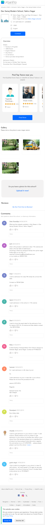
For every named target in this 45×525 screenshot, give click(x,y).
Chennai (13, 502)
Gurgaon (18, 505)
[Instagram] (23, 496)
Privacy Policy (9, 516)
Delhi (19, 502)
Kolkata (12, 505)
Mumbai (34, 502)
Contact (18, 34)
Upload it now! (22, 191)
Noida (34, 505)
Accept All (7, 521)
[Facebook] (19, 496)
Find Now (22, 117)
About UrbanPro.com (7, 489)
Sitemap (22, 492)
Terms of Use (18, 489)
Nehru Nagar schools (34, 19)
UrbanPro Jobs (39, 489)
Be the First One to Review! (22, 207)
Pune (39, 502)
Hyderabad (26, 502)
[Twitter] (26, 496)
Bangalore (5, 502)
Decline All (20, 521)
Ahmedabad (26, 505)
